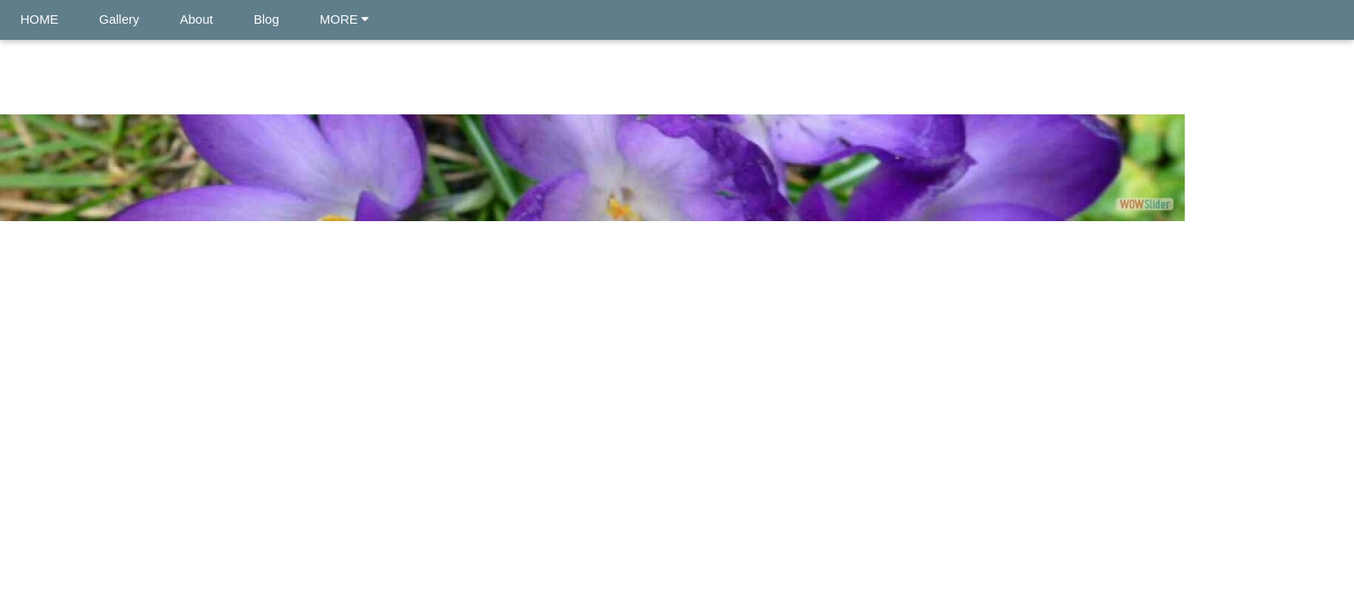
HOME (39, 19)
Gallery (119, 19)
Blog (266, 19)
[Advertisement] (677, 363)
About (196, 19)
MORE (344, 19)
